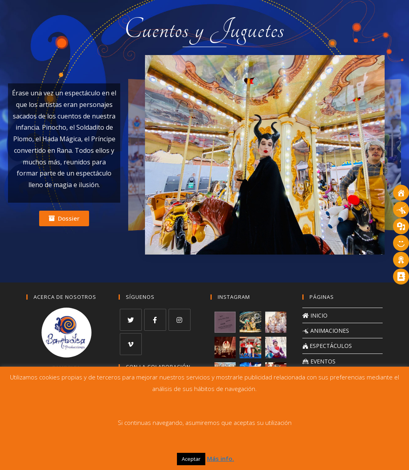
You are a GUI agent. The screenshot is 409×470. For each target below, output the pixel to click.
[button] (64, 218)
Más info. (220, 458)
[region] (264, 154)
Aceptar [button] (191, 458)
